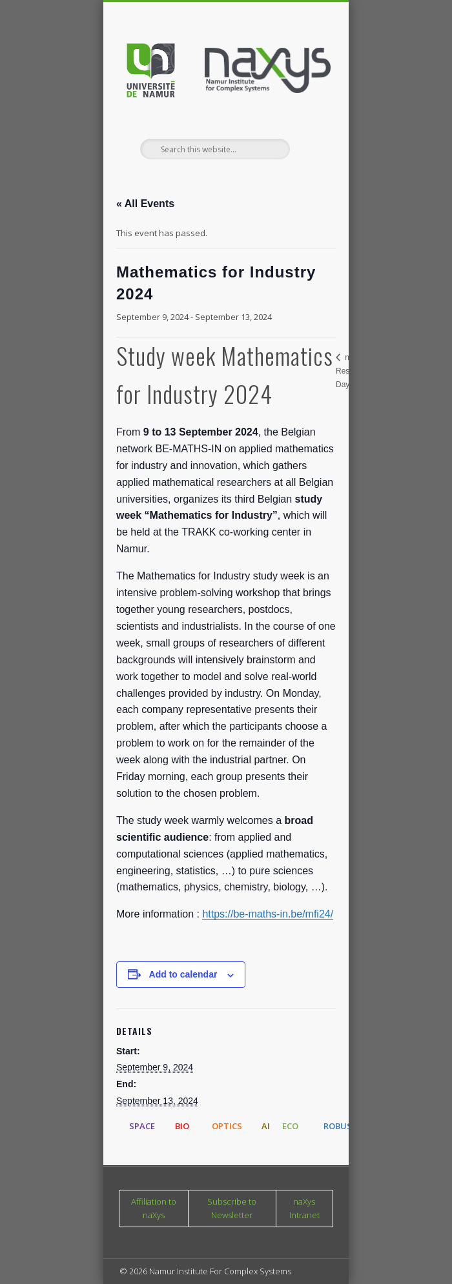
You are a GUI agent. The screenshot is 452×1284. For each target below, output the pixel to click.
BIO (182, 1126)
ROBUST (341, 1126)
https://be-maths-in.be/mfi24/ (267, 913)
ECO (290, 1126)
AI (266, 1126)
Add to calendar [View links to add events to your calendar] (183, 974)
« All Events (145, 203)
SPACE (142, 1126)
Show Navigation (301, 115)
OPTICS (227, 1126)
